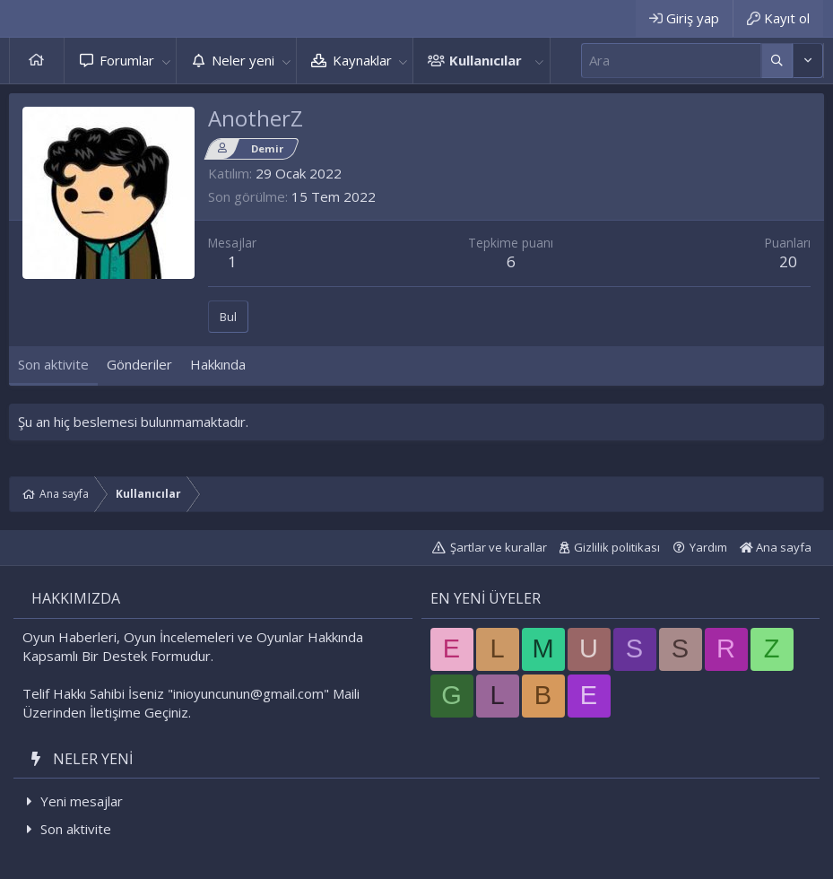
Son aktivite (75, 829)
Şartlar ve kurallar (498, 547)
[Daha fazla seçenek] (777, 60)
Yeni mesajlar (81, 801)
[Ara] (671, 60)
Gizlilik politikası (617, 547)
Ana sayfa (37, 60)
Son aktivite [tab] (53, 364)
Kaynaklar (362, 60)
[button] (166, 60)
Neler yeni (243, 60)
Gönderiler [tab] (139, 364)
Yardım (708, 547)
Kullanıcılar (485, 60)
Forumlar (127, 60)
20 (788, 261)
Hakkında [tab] (218, 364)
